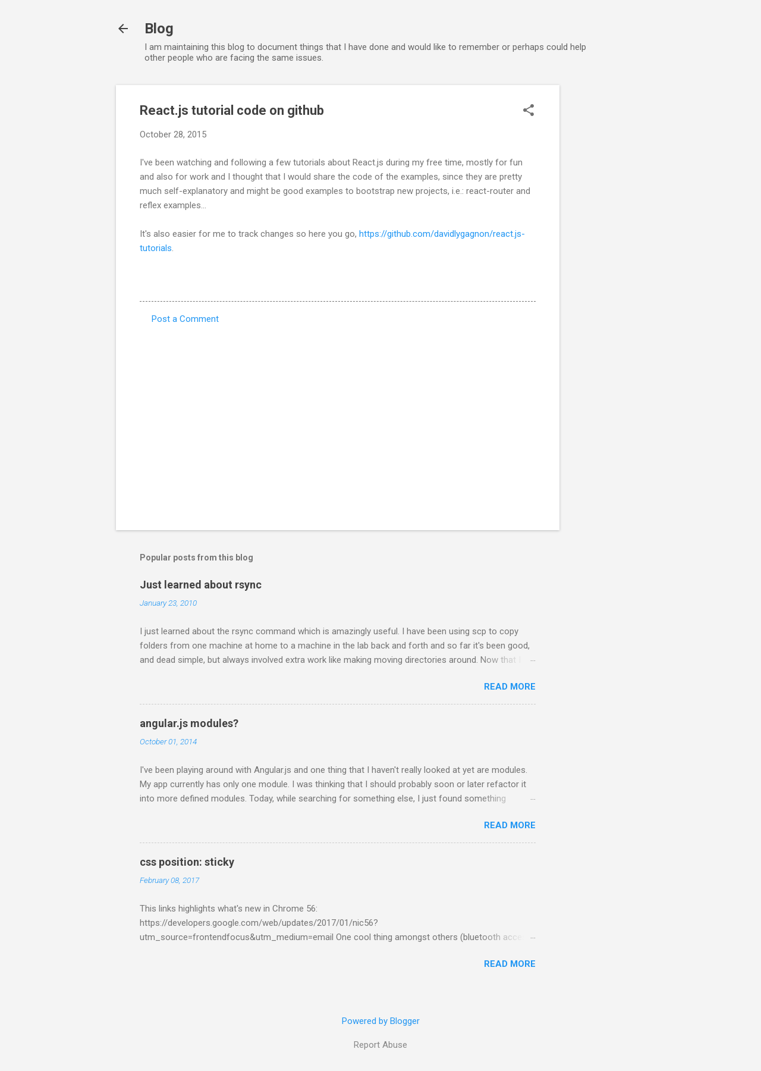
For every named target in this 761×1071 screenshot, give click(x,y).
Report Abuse (380, 1044)
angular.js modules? (189, 723)
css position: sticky (187, 862)
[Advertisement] (607, 263)
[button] (528, 111)
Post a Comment (185, 319)
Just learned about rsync (201, 584)
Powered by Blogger (381, 1021)
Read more (510, 686)
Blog (159, 28)
